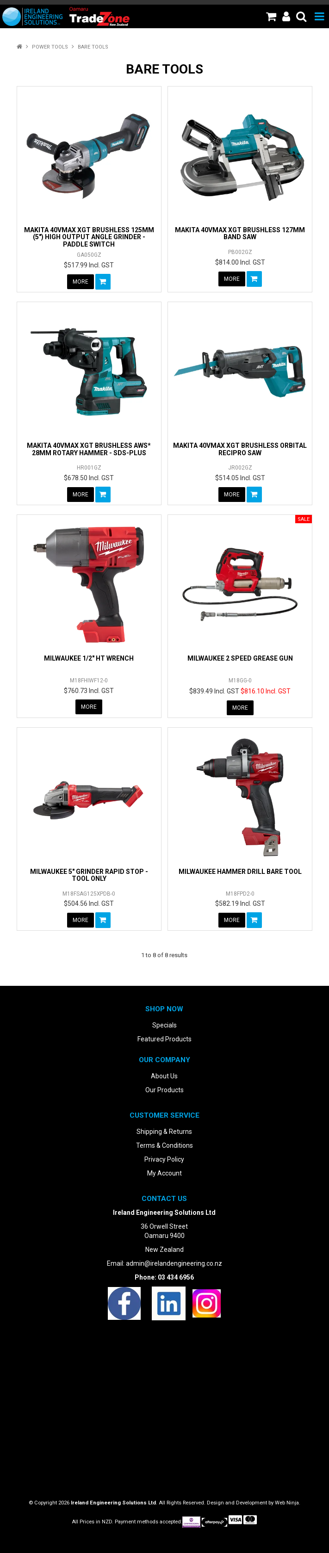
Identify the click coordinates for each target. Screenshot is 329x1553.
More (80, 281)
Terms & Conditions (164, 1145)
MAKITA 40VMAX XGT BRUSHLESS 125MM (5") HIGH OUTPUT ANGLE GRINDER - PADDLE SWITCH (89, 237)
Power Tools (50, 47)
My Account (164, 1173)
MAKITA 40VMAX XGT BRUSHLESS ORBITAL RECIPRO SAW (240, 449)
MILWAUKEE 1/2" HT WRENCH (89, 658)
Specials (164, 1025)
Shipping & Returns (164, 1131)
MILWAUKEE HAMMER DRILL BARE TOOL (240, 871)
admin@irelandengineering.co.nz (174, 1263)
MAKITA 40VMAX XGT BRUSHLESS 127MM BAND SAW (240, 233)
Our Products (164, 1090)
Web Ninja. (287, 1503)
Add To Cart (103, 282)
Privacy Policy (164, 1159)
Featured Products (164, 1039)
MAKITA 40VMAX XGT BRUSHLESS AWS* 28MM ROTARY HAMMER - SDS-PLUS (89, 449)
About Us (164, 1076)
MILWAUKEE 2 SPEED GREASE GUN (240, 658)
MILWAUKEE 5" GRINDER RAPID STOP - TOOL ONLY (89, 875)
